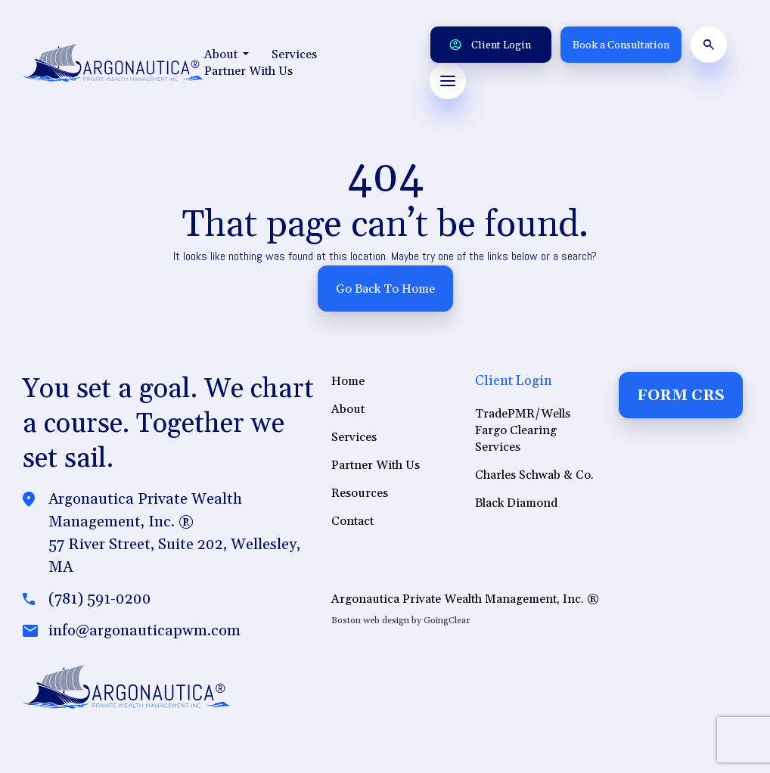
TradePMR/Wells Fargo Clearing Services (522, 434)
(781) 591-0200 (99, 603)
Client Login (490, 45)
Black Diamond (516, 506)
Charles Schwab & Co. (534, 478)
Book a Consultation (621, 45)
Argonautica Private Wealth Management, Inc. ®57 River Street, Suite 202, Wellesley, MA (174, 537)
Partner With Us (248, 71)
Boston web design (370, 624)
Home (348, 385)
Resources (359, 496)
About (226, 54)
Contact (352, 524)
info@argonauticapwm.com (144, 634)
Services (294, 54)
